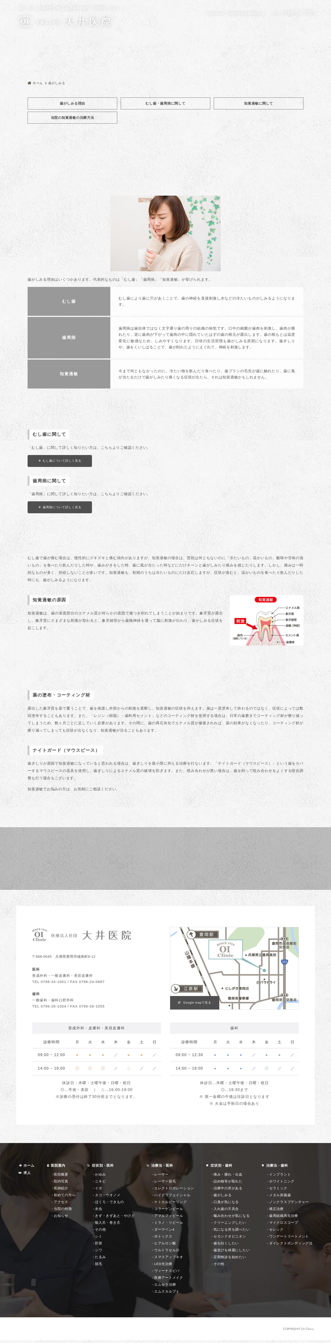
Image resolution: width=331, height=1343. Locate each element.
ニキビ (100, 1184)
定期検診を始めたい (230, 1260)
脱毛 (98, 1266)
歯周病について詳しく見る (62, 507)
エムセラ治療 (165, 1287)
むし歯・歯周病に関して (165, 103)
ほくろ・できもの (109, 1205)
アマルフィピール (168, 1218)
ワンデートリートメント (289, 1239)
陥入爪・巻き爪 (107, 1225)
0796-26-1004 (53, 1009)
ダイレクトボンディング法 (291, 1246)
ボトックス (163, 1239)
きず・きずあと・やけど (115, 1218)
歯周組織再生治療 (283, 1218)
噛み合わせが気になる (232, 1218)
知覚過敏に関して (258, 103)
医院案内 (58, 1168)
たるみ (100, 1260)
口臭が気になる (226, 1205)
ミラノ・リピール (168, 1225)
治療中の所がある (228, 1191)
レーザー (161, 1177)
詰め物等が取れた (228, 1184)
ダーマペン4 (164, 1232)
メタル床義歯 (280, 1198)
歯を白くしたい (226, 1246)
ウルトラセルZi (166, 1253)
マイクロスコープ (283, 1225)
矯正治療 (276, 1211)
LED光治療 (163, 1266)
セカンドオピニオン (230, 1239)
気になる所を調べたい (232, 1232)
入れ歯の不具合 (226, 1211)
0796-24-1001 (294, 12)
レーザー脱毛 (165, 1184)
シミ (98, 1239)
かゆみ (100, 1177)
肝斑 (98, 1246)
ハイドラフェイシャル (172, 1198)
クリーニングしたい (230, 1225)
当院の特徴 (63, 1211)
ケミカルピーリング (170, 1205)
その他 (100, 1232)
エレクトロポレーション (174, 1191)
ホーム (28, 1168)
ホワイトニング (281, 1184)
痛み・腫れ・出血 (228, 1177)
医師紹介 (61, 1191)
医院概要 (61, 1177)
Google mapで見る (198, 1005)
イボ (98, 1191)
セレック (276, 1232)
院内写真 (61, 1184)
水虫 (98, 1211)
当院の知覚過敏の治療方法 (72, 117)
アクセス (61, 1205)
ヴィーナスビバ (167, 1273)
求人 (27, 1175)
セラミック (278, 1191)
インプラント (280, 1177)
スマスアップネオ (168, 1260)
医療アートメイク (168, 1280)
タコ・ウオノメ (107, 1198)
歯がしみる (223, 1198)
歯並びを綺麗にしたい (232, 1253)
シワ (98, 1253)
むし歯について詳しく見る (62, 461)
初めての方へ (65, 1198)
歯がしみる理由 (72, 103)
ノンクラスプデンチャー (289, 1205)
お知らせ (61, 1218)
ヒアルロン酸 (165, 1246)
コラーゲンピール (168, 1211)
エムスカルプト (167, 1294)
